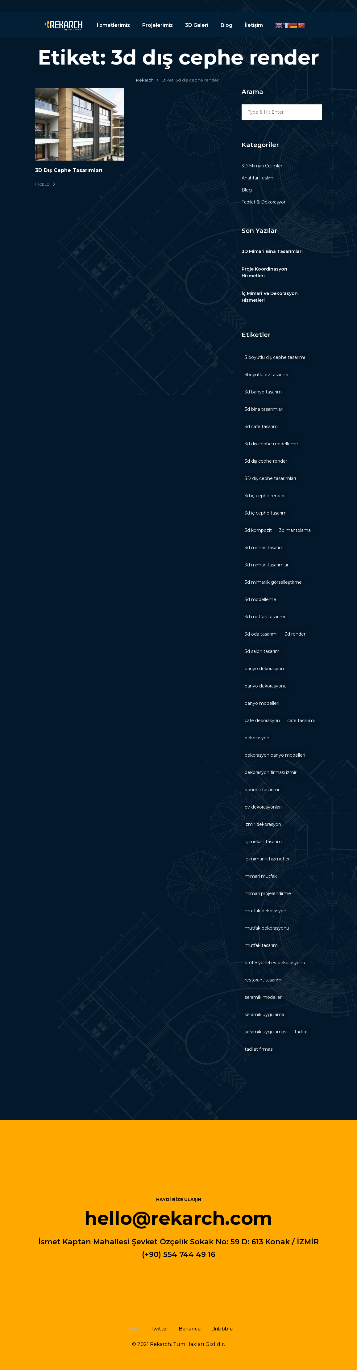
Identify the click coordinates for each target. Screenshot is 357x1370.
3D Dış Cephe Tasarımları (68, 170)
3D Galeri (196, 25)
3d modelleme (260, 599)
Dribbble (222, 1329)
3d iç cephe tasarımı (266, 513)
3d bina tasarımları (264, 409)
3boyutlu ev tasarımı (266, 374)
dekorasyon (257, 738)
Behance (190, 1329)
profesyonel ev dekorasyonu (275, 962)
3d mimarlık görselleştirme (273, 582)
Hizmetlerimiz (112, 25)
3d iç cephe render (265, 495)
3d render (295, 634)
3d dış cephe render (266, 461)
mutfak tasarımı (262, 945)
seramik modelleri (264, 997)
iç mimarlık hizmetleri (268, 859)
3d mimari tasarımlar (267, 565)
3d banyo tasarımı (264, 392)
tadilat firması (259, 1049)
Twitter (159, 1329)
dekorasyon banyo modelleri (275, 755)
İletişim (254, 25)
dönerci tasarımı (262, 789)
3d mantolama (295, 530)
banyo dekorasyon (264, 668)
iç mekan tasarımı (264, 841)
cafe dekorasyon (262, 720)
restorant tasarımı (263, 980)
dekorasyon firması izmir (271, 772)
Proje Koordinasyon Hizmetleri (264, 272)
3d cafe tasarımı (262, 426)
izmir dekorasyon (263, 824)
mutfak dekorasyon (265, 911)
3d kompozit (258, 530)
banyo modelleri (262, 703)
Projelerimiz (157, 25)
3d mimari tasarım (264, 547)
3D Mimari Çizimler (262, 166)
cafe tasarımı (301, 720)
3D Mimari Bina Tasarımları (272, 251)
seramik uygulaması (266, 1032)
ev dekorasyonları (263, 807)
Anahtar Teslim (257, 178)
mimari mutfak (261, 876)
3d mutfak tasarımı (265, 617)
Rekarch (145, 80)
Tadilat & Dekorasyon (264, 202)
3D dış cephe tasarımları (270, 478)
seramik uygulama (264, 1014)
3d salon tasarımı (262, 651)
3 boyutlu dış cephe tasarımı (275, 357)
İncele (45, 184)
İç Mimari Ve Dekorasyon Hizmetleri (270, 297)
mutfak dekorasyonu (267, 928)
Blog (226, 25)
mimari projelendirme (268, 893)
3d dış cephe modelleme (271, 444)
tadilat (301, 1032)
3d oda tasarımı (261, 634)
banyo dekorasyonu (266, 686)
